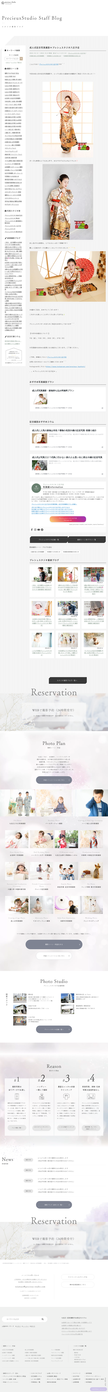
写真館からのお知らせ (54, 56)
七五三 (8, 62)
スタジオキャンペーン (12, 198)
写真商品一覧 (35, 1381)
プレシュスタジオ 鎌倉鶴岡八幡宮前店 (13, 222)
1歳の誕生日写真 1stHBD (13, 117)
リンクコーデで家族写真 (12, 164)
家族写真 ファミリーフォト (13, 154)
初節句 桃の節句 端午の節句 (14, 108)
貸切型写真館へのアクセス (13, 179)
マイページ (77, 1372)
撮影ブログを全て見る (12, 73)
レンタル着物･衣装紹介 (12, 186)
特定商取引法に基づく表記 (95, 1378)
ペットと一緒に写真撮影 (12, 145)
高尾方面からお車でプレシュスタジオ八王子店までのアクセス (53, 511)
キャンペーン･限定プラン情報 (57, 1378)
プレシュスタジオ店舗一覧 (49, 540)
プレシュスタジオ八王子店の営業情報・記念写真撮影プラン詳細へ (54, 504)
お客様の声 (77, 1378)
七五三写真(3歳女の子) (12, 86)
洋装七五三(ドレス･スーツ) (13, 83)
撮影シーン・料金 (9, 1344)
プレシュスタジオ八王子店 (49, 64)
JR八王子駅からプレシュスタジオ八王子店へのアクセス (51, 507)
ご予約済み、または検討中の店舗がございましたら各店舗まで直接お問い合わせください (30, 1279)
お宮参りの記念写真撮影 (12, 98)
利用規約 (89, 1381)
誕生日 (20, 62)
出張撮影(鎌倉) (52, 1375)
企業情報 (76, 1381)
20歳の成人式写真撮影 (37, 56)
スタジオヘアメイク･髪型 (13, 192)
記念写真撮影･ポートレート (14, 173)
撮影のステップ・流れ (10, 1372)
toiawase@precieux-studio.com (30, 1285)
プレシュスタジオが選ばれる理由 (14, 1375)
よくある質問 (35, 1378)
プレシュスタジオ (10, 229)
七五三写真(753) (10, 76)
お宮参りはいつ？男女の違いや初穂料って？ (77, 1321)
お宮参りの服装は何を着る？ (71, 1324)
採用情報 (89, 1372)
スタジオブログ (36, 1372)
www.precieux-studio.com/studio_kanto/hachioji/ (86, 524)
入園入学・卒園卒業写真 (12, 133)
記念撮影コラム (36, 1375)
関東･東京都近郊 (78, 1348)
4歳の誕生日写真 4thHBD (13, 126)
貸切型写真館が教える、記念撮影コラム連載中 (13, 342)
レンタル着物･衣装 (9, 1378)
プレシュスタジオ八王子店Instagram (68, 519)
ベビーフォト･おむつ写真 (13, 104)
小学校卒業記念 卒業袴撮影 (13, 139)
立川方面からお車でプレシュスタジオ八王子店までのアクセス (53, 513)
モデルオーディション (12, 204)
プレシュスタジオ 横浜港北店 (13, 232)
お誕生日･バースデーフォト (14, 111)
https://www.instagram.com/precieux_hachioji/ (65, 366)
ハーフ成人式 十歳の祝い (13, 129)
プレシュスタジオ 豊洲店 (12, 218)
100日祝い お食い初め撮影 (13, 101)
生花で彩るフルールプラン (13, 189)
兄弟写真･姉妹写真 (11, 158)
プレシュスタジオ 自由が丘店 (13, 215)
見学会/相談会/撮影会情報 (13, 201)
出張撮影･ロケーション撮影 (14, 167)
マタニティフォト (10, 148)
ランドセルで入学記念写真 (13, 136)
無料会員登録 (51, 1381)
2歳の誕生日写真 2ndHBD (13, 120)
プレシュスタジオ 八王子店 (77, 53)
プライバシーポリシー (93, 1375)
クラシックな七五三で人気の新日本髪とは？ (77, 1330)
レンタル (13, 62)
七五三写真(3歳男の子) (12, 89)
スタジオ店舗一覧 (80, 1344)
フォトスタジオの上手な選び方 (72, 1333)
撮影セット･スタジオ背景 (13, 195)
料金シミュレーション (10, 1381)
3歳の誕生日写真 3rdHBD (13, 123)
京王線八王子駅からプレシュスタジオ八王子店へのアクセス (52, 509)
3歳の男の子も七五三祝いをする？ (73, 1327)
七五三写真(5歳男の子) (12, 92)
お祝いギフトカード (54, 1372)
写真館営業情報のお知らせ (72, 56)
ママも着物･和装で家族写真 (14, 161)
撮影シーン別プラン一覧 (86, 540)
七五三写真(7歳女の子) (12, 95)
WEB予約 (76, 1375)
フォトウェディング (11, 151)
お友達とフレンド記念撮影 (13, 170)
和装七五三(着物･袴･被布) (13, 79)
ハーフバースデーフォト (12, 114)
